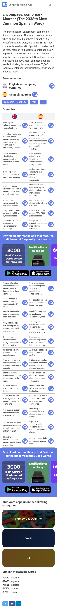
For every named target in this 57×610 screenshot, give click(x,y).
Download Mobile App (20, 4)
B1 (43, 102)
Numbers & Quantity (15, 102)
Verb (33, 102)
